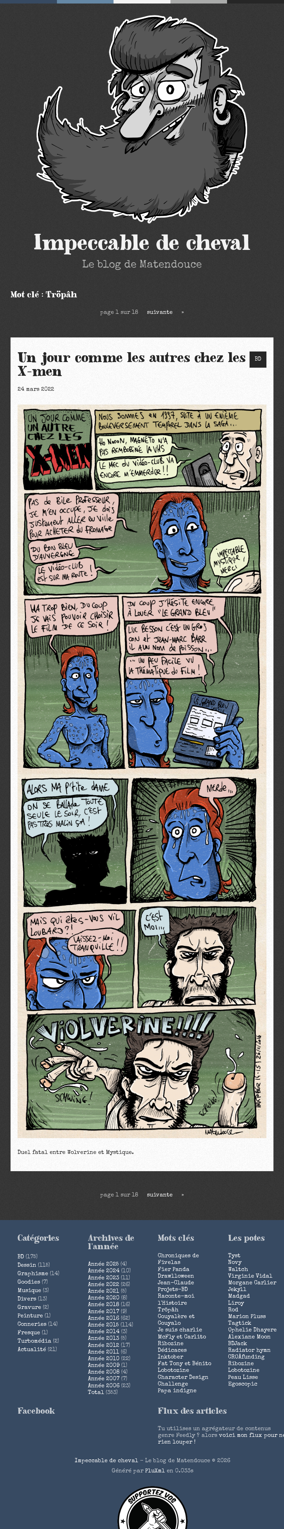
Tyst (234, 1256)
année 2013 (103, 1339)
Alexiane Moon (249, 1337)
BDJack (237, 1344)
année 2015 (103, 1325)
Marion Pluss (247, 1317)
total (97, 1393)
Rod (233, 1310)
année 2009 (104, 1366)
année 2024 (104, 1271)
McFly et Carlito (182, 1337)
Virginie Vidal (250, 1276)
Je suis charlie (180, 1330)
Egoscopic (242, 1384)
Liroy (236, 1304)
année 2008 (104, 1372)
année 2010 (104, 1359)
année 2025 (103, 1264)
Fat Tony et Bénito (184, 1364)
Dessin (27, 1266)
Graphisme (33, 1274)
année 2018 (103, 1305)
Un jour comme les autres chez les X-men (132, 365)
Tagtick (239, 1324)
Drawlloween (176, 1276)
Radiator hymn (249, 1351)
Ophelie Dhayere (252, 1330)
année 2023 (103, 1278)
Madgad (239, 1296)
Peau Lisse (243, 1378)
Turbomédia (34, 1341)
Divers (27, 1299)
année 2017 (103, 1312)
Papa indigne (177, 1391)
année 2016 (103, 1319)
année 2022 (103, 1285)
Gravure (29, 1308)
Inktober (170, 1357)
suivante (160, 313)
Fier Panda (173, 1270)
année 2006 (104, 1386)
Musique (29, 1291)
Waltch (238, 1270)
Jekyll (237, 1290)
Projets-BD (173, 1290)
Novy (234, 1263)
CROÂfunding (246, 1357)
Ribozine (170, 1344)
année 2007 (104, 1379)
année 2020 (104, 1298)
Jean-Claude (176, 1283)
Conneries (32, 1325)
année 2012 (103, 1346)
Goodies (29, 1282)
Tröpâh (168, 1310)
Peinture (30, 1316)
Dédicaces (172, 1351)
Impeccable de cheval (142, 243)
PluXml (155, 1471)
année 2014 (104, 1332)
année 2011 (103, 1352)
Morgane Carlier (252, 1283)
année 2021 (103, 1292)
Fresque (29, 1333)
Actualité (32, 1350)
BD (258, 359)
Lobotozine (173, 1371)
